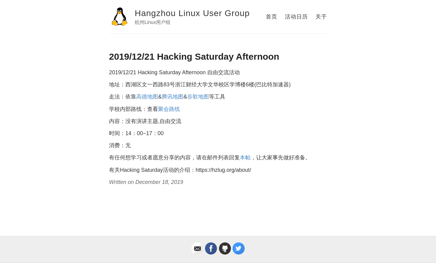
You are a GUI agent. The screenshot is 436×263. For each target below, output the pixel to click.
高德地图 (147, 97)
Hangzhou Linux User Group (192, 13)
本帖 (245, 158)
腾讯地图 (172, 97)
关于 (321, 17)
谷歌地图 (198, 97)
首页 (271, 17)
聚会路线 (169, 109)
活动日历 (296, 17)
